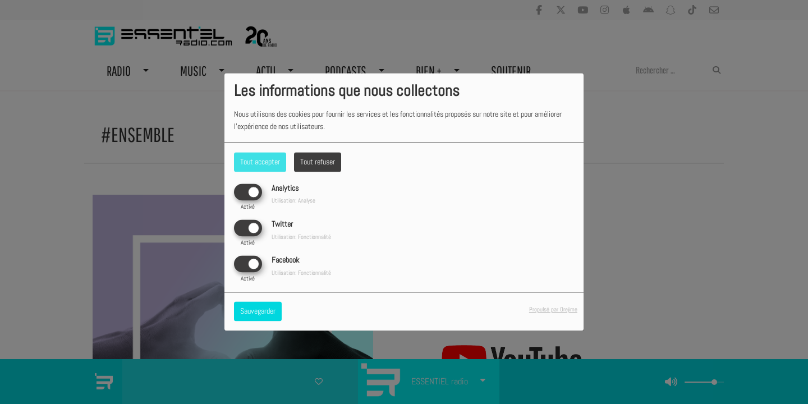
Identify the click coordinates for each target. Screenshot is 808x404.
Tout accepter (260, 162)
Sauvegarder (258, 311)
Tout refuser (317, 162)
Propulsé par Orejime (553, 310)
